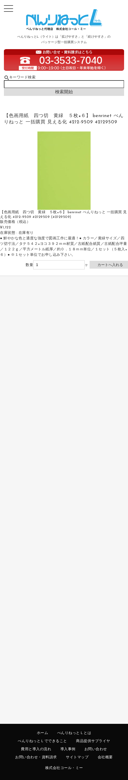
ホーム (42, 733)
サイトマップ (77, 757)
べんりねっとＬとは (74, 733)
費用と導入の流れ (36, 749)
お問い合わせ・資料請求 (36, 757)
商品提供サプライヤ (93, 741)
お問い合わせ (95, 749)
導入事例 (67, 749)
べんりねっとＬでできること (42, 741)
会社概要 (105, 757)
